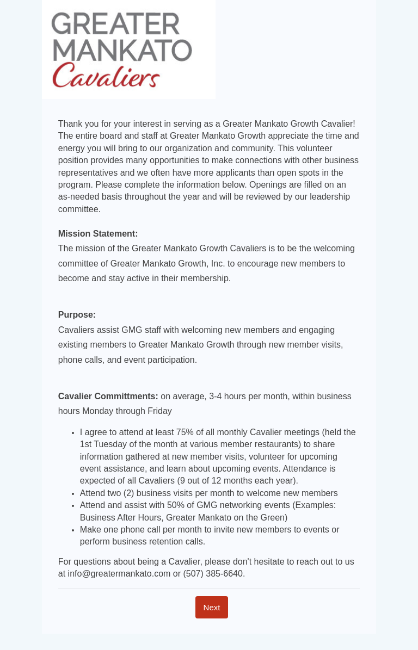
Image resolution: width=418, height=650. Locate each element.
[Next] (212, 607)
